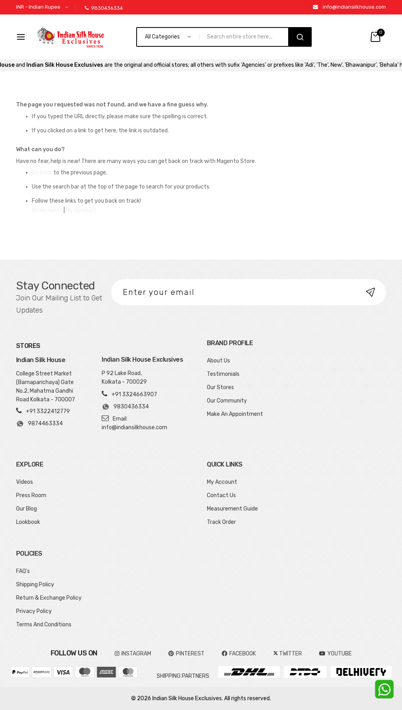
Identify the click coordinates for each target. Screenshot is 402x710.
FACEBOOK (239, 654)
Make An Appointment (235, 414)
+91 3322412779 (48, 411)
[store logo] (70, 37)
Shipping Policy (35, 584)
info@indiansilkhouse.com (354, 7)
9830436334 (104, 8)
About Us (218, 360)
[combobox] (247, 37)
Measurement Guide (232, 508)
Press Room (31, 495)
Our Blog (26, 508)
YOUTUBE (335, 654)
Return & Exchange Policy (49, 598)
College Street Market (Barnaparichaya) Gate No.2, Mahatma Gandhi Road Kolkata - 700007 (45, 386)
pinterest (186, 654)
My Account (81, 210)
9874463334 (39, 424)
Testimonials (223, 374)
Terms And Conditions (43, 624)
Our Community (227, 400)
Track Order (221, 522)
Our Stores (220, 387)
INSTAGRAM (133, 654)
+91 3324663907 (134, 394)
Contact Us (221, 495)
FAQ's (23, 571)
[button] (43, 7)
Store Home (47, 210)
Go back (42, 172)
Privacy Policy (34, 611)
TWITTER (287, 654)
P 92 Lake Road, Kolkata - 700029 (124, 377)
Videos (24, 482)
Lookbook (28, 522)
